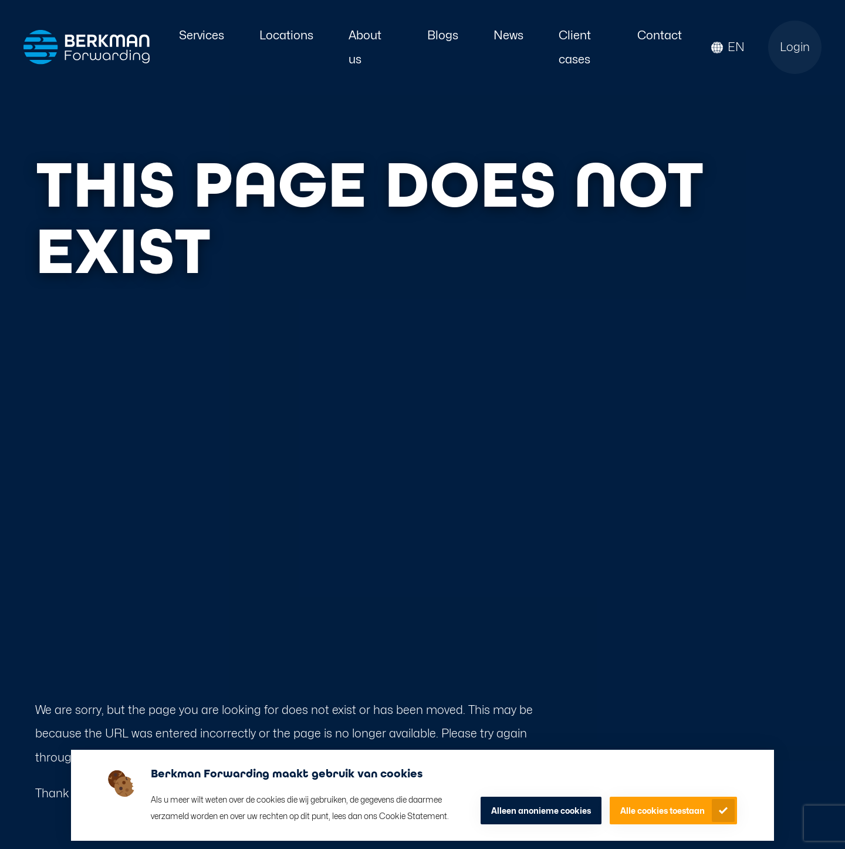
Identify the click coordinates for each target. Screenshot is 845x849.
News (508, 35)
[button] (728, 47)
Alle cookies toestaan (662, 811)
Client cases (575, 47)
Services (201, 35)
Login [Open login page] (795, 46)
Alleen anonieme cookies (541, 811)
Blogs (442, 35)
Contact (659, 35)
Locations (286, 35)
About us (365, 47)
